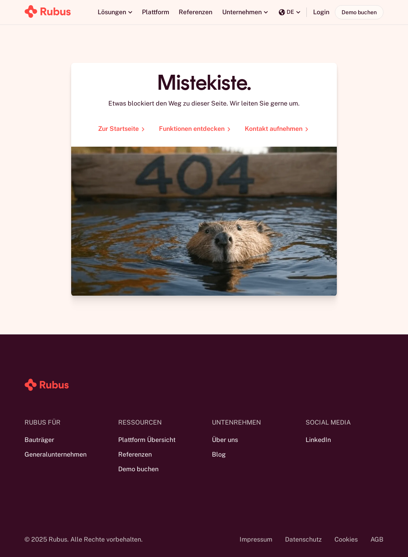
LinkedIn (318, 440)
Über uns (225, 440)
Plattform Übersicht (147, 440)
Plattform (155, 12)
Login (321, 12)
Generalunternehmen (56, 454)
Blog (219, 454)
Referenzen (195, 12)
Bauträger (39, 440)
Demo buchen (359, 12)
